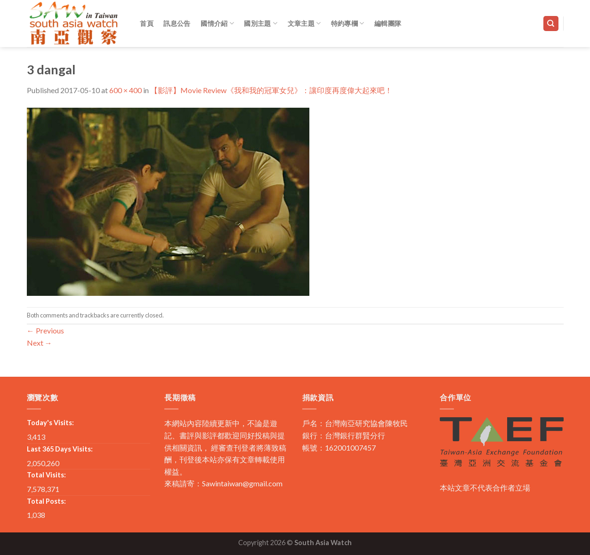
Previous (45, 330)
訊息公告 (176, 23)
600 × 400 (125, 90)
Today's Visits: (50, 423)
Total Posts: (46, 501)
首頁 (147, 23)
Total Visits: (46, 475)
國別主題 (260, 23)
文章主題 (304, 23)
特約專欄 (347, 23)
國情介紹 (217, 23)
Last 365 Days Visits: (60, 449)
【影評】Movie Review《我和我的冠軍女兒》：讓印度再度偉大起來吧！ (271, 90)
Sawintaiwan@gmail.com (242, 483)
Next (39, 342)
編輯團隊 (387, 23)
